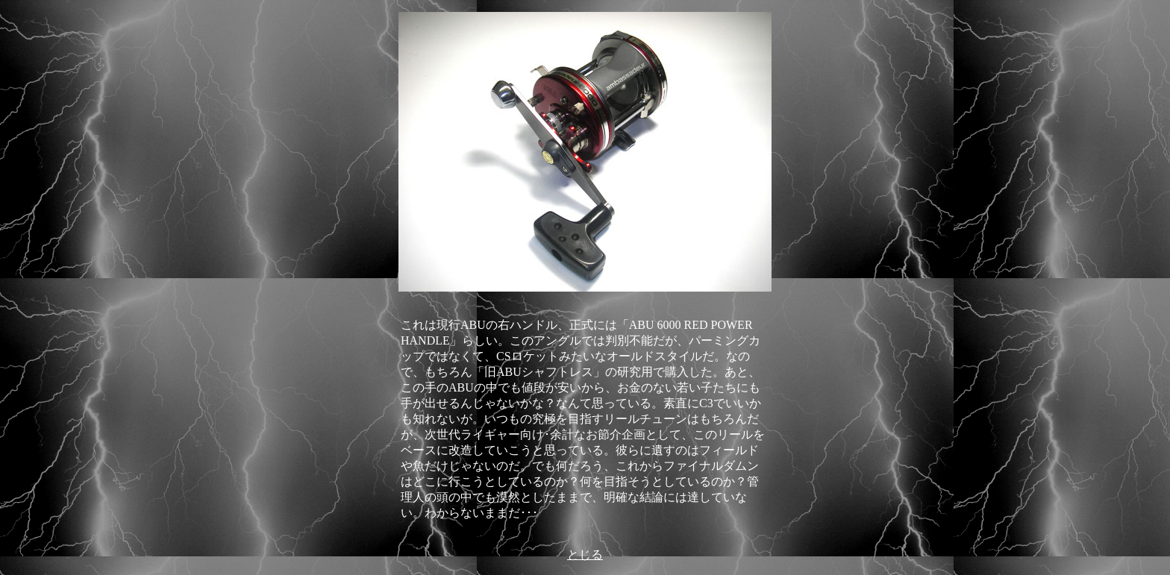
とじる (585, 554)
